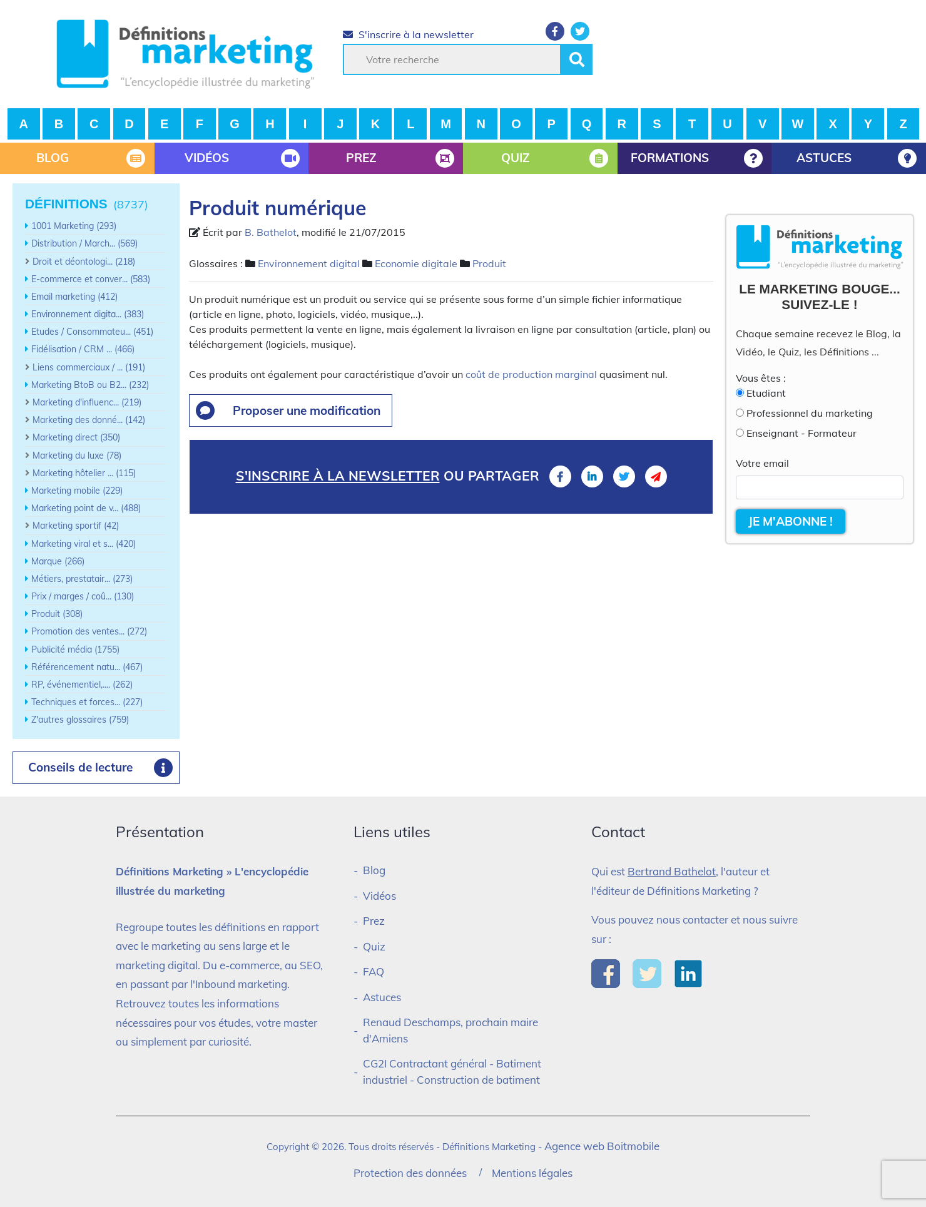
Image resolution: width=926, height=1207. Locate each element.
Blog (374, 870)
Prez (374, 920)
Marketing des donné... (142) (89, 419)
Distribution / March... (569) (84, 243)
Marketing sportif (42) (76, 525)
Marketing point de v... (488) (86, 508)
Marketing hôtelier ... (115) (84, 473)
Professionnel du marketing (809, 413)
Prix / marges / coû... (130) (82, 596)
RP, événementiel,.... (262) (82, 684)
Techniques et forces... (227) (87, 702)
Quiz (374, 946)
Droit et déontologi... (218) (84, 261)
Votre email (762, 463)
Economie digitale (416, 263)
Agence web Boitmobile (601, 1146)
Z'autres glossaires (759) (80, 719)
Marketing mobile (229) (77, 490)
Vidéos (379, 895)
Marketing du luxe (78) (77, 455)
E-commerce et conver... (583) (90, 279)
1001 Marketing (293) (73, 226)
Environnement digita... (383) (87, 314)
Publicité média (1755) (75, 649)
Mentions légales (532, 1172)
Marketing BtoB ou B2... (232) (90, 384)
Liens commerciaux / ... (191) (89, 367)
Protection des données (410, 1172)
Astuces (382, 997)
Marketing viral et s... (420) (83, 543)
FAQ (373, 971)
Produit (489, 263)
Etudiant (766, 393)
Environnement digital (309, 263)
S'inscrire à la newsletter (408, 34)
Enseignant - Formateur (801, 433)
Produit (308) (57, 613)
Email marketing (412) (74, 296)
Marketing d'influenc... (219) (87, 402)
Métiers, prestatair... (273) (82, 578)
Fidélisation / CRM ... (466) (83, 349)
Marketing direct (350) (76, 437)
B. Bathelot (271, 232)
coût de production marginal (531, 374)
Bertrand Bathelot (672, 871)
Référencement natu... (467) (87, 667)
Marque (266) (57, 561)
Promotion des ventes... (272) (89, 631)
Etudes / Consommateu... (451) (92, 331)
